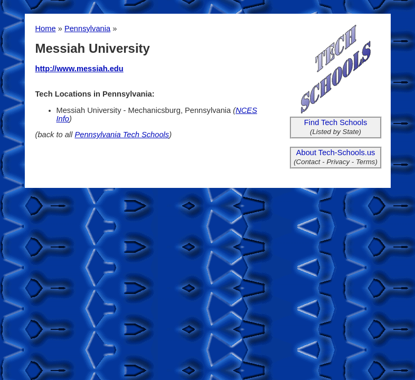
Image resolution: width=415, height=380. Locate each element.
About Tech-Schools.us (335, 152)
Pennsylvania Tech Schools (121, 134)
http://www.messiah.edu (79, 68)
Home (45, 28)
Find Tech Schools (335, 122)
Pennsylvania (87, 28)
